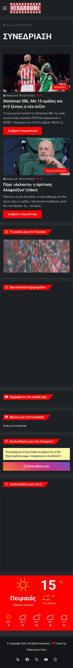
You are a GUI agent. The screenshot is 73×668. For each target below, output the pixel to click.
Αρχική (8, 25)
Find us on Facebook (14, 425)
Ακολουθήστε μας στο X (26, 484)
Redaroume (12, 95)
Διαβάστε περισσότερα (22, 130)
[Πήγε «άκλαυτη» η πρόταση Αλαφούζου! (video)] (36, 156)
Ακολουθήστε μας (36, 466)
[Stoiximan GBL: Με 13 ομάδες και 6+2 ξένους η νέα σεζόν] (36, 73)
